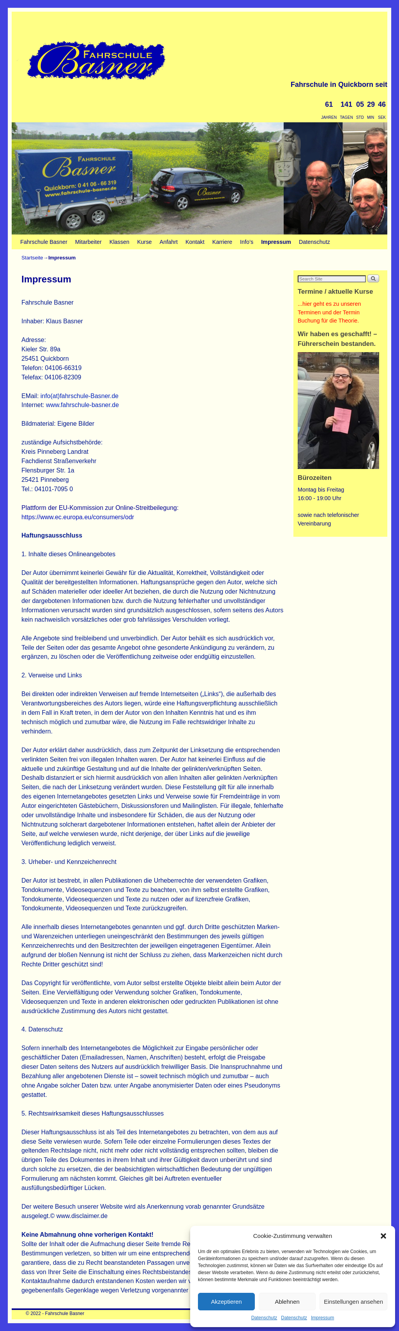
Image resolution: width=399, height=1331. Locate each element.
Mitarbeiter (88, 242)
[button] (383, 1236)
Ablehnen (287, 1301)
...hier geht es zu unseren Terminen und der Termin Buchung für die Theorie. (329, 312)
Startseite (32, 258)
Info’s (246, 242)
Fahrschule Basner (101, 26)
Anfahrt (169, 242)
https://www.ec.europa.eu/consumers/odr (77, 517)
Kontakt (195, 242)
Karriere (222, 242)
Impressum (322, 1317)
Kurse (144, 242)
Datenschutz (264, 1317)
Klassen (119, 242)
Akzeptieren (226, 1301)
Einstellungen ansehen (353, 1301)
